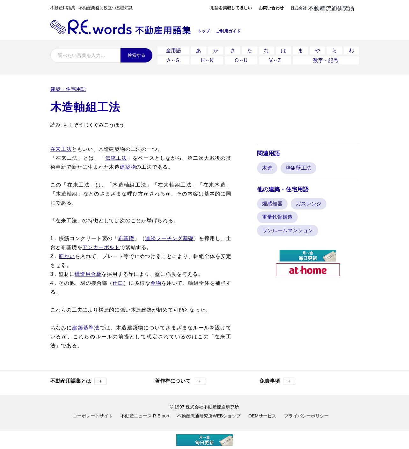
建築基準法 (85, 327)
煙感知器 (272, 203)
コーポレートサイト (93, 415)
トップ (203, 31)
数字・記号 (326, 60)
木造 (267, 168)
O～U (241, 60)
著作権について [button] (180, 381)
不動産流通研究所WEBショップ (209, 415)
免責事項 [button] (277, 381)
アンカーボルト (101, 247)
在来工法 (61, 149)
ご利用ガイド (228, 31)
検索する (136, 55)
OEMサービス (262, 415)
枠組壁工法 (298, 168)
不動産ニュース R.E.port (145, 415)
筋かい (67, 256)
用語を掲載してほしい (231, 7)
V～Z (275, 60)
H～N (207, 60)
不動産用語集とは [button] (78, 381)
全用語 (173, 50)
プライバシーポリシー (306, 415)
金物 (155, 283)
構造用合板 (88, 274)
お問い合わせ (271, 7)
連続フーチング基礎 (169, 238)
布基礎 (126, 238)
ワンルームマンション (287, 230)
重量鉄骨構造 (277, 217)
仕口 (118, 283)
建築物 (128, 167)
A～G (173, 60)
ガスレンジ (308, 203)
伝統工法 (116, 158)
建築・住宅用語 (68, 89)
